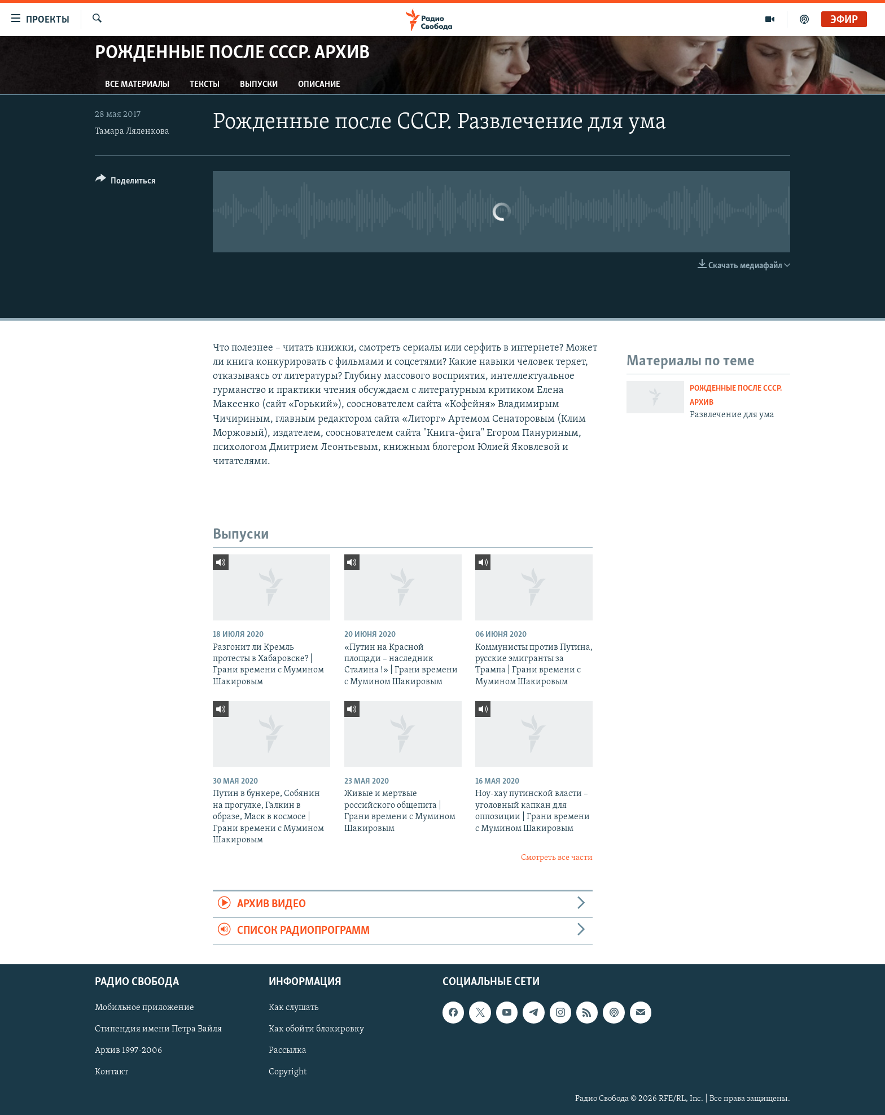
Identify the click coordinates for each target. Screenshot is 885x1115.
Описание (319, 84)
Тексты (205, 84)
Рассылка (287, 1050)
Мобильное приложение (144, 1007)
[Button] (125, 182)
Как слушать (293, 1007)
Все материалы (137, 84)
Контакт (111, 1072)
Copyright (287, 1072)
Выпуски (259, 84)
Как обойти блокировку (316, 1029)
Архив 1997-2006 (128, 1050)
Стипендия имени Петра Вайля (158, 1029)
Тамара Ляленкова (132, 131)
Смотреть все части (557, 858)
